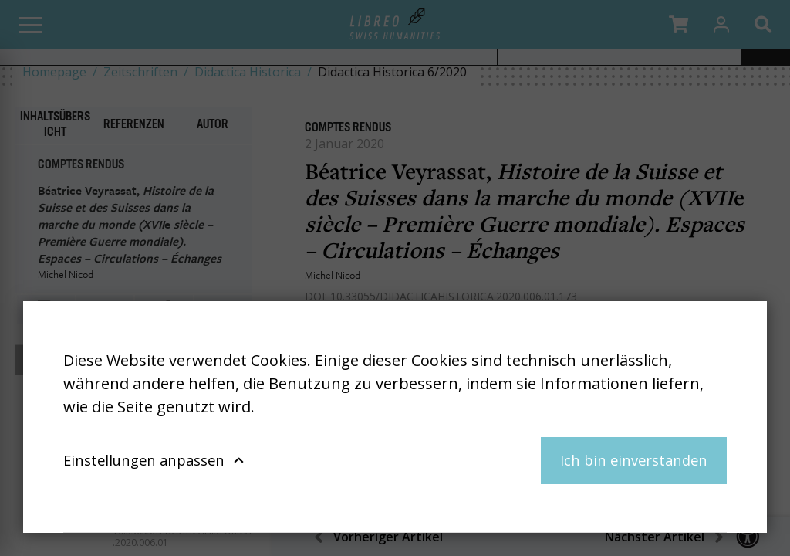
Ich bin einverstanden (633, 460)
